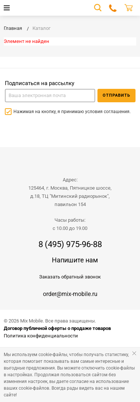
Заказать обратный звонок (70, 277)
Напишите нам (75, 260)
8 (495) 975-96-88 (70, 244)
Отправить (116, 95)
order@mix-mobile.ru (70, 293)
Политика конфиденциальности (41, 336)
